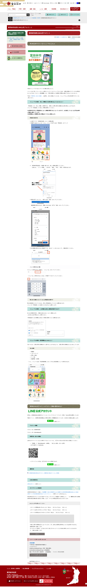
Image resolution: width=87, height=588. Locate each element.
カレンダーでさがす (75, 14)
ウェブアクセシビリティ (38, 570)
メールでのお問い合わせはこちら (38, 556)
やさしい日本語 (54, 3)
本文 (25, 3)
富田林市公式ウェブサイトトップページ (22, 17)
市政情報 (54, 9)
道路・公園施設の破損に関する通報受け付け (16, 33)
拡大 (65, 3)
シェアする (72, 38)
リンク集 (48, 570)
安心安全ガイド (64, 9)
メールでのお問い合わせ (32, 582)
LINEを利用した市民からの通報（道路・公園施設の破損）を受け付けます (16, 39)
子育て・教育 (22, 9)
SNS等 (38, 17)
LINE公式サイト (31, 484)
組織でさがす (51, 14)
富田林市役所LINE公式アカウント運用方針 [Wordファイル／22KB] (44, 473)
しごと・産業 (43, 9)
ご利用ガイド (31, 3)
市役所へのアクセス (16, 582)
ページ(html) (39, 13)
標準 (68, 3)
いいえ (65, 507)
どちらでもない (57, 507)
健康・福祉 (33, 9)
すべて (33, 13)
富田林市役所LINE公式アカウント (20, 20)
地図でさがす (63, 14)
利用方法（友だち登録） (36, 96)
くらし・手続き (12, 9)
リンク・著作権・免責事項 (13, 570)
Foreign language (46, 3)
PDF (33, 15)
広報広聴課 (32, 544)
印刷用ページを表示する (61, 37)
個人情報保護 (26, 570)
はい (50, 507)
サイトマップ (38, 3)
